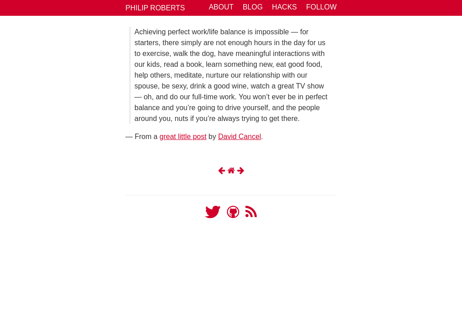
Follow (321, 7)
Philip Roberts (155, 8)
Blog (253, 7)
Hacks (284, 7)
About (221, 7)
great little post (183, 136)
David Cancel (239, 136)
